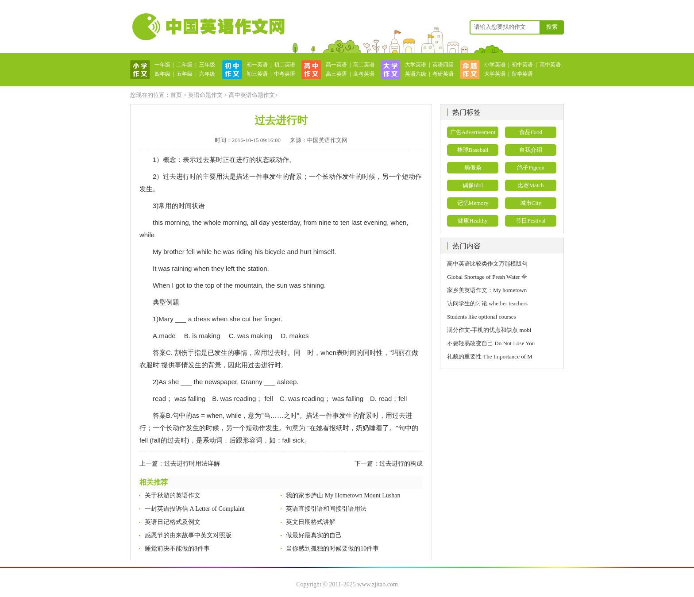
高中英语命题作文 (252, 95)
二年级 (185, 65)
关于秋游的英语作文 (172, 495)
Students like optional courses (484, 316)
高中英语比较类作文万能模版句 (487, 263)
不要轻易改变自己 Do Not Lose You (491, 343)
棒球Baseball (473, 149)
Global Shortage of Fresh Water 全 (487, 276)
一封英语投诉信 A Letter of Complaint (195, 508)
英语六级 (415, 74)
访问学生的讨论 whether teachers (487, 303)
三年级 (207, 65)
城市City (530, 203)
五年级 (185, 74)
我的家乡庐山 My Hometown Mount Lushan (343, 495)
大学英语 (415, 65)
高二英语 (363, 65)
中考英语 (284, 74)
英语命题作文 (205, 95)
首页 (176, 95)
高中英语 (550, 65)
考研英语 (443, 74)
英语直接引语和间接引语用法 (326, 508)
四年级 (162, 74)
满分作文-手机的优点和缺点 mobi (489, 330)
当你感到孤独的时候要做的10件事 (332, 548)
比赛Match (530, 185)
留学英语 (522, 74)
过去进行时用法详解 (192, 463)
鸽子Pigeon (530, 167)
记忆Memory (473, 203)
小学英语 (494, 65)
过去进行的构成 (401, 463)
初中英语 (522, 65)
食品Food (531, 132)
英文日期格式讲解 (310, 522)
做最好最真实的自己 (314, 535)
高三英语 (336, 74)
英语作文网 (207, 26)
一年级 (162, 65)
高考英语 (363, 74)
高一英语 (336, 65)
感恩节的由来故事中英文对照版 (188, 535)
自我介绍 (530, 149)
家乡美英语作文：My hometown (487, 290)
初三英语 (257, 74)
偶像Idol (473, 185)
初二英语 (284, 65)
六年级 (207, 74)
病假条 (473, 167)
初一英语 (257, 65)
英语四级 (443, 65)
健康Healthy (472, 220)
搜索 (552, 26)
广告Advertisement (473, 132)
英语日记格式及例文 (172, 522)
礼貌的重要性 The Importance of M (489, 356)
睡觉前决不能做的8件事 (177, 548)
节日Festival (530, 220)
